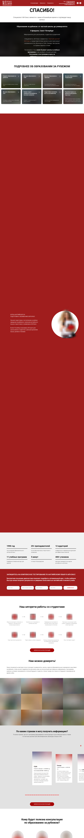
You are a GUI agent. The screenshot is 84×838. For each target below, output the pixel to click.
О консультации (34, 3)
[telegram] (80, 3)
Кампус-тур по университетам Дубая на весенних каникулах (30, 93)
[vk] (78, 3)
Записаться (42, 3)
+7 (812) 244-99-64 (70, 1)
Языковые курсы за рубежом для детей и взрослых (70, 93)
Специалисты (50, 3)
